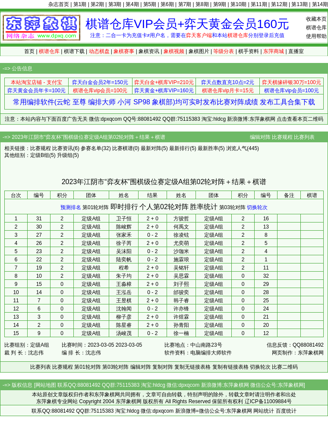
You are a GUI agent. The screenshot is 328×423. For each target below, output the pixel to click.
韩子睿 (181, 301)
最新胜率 (208, 148)
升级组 (65, 155)
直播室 (296, 51)
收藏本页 (316, 19)
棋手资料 (248, 51)
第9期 (220, 4)
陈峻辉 (124, 227)
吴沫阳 (124, 251)
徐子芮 (124, 243)
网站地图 (45, 385)
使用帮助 (316, 36)
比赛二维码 (285, 367)
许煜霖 (181, 317)
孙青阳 (181, 325)
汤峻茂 (124, 333)
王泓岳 (124, 292)
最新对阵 (151, 148)
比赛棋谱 (122, 148)
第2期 (97, 4)
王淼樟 (124, 284)
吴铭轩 (181, 268)
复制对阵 (162, 367)
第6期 (167, 4)
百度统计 (286, 411)
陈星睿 (124, 325)
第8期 (202, 4)
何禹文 (181, 227)
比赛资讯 (62, 148)
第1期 (80, 4)
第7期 (185, 4)
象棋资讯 (149, 51)
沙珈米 (181, 251)
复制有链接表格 (230, 367)
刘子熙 (181, 284)
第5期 (150, 4)
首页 (29, 51)
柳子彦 (124, 317)
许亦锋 (181, 309)
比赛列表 (304, 137)
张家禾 (124, 235)
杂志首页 (58, 4)
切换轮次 (257, 207)
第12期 (279, 4)
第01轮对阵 (95, 207)
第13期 (299, 4)
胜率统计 (204, 206)
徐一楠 (181, 333)
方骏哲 (181, 219)
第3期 (115, 4)
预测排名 (70, 207)
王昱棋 (124, 301)
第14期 (320, 4)
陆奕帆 (124, 260)
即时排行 (124, 206)
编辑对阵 (260, 137)
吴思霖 (181, 276)
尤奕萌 (181, 243)
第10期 (238, 4)
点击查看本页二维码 (300, 119)
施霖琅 (181, 260)
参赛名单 (91, 148)
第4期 (132, 4)
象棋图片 (199, 51)
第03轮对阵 (232, 207)
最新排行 (179, 148)
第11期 (259, 4)
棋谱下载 (74, 51)
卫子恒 (124, 219)
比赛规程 (282, 137)
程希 (124, 268)
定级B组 (39, 155)
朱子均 (124, 276)
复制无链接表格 (192, 367)
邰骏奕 (181, 292)
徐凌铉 (181, 235)
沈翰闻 (124, 309)
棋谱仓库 (316, 28)
